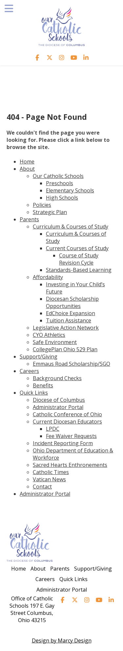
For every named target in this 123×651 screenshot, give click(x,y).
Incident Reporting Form (63, 443)
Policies (42, 204)
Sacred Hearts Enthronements (70, 464)
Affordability (48, 277)
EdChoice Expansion (70, 313)
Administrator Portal (58, 407)
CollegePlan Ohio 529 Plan (65, 349)
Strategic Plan (50, 212)
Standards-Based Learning (79, 269)
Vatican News (49, 479)
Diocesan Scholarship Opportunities (72, 302)
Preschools (59, 183)
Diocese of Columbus (59, 399)
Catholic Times (51, 472)
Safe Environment (55, 342)
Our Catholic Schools (58, 176)
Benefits (43, 385)
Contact (42, 486)
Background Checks (57, 378)
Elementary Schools (70, 190)
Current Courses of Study (77, 248)
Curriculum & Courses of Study (70, 226)
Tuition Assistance (68, 320)
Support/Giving (38, 356)
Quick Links (34, 392)
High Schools (62, 197)
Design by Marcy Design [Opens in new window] (62, 640)
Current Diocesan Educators (67, 421)
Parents (29, 219)
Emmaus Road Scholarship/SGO (71, 363)
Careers (29, 371)
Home (27, 161)
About (27, 168)
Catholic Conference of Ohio (67, 414)
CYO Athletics (49, 334)
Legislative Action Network (66, 327)
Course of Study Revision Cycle (78, 259)
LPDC (52, 428)
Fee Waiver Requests (71, 436)
